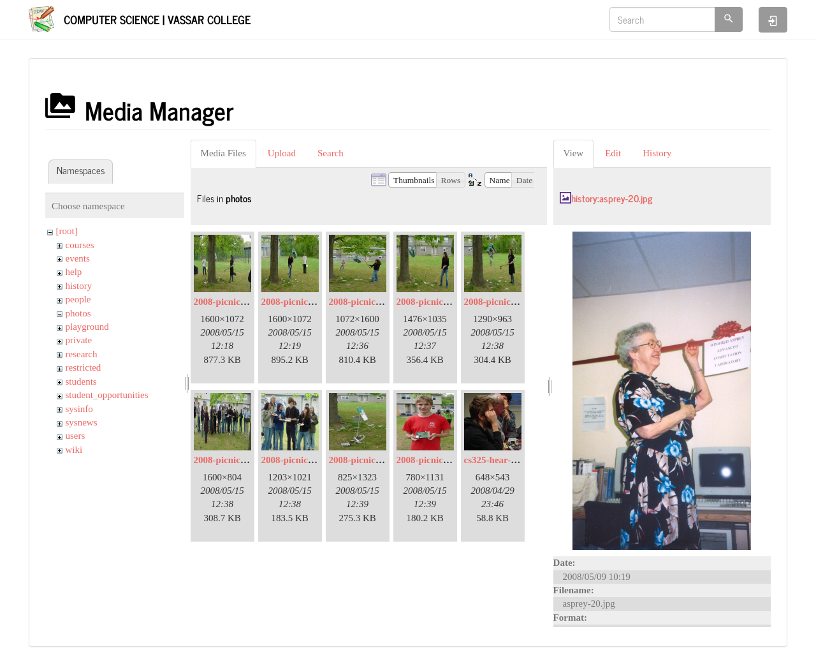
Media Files (223, 153)
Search (330, 153)
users (75, 436)
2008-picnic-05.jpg (366, 302)
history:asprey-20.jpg (611, 198)
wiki (74, 450)
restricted (83, 367)
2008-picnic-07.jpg (501, 302)
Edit (613, 153)
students (81, 381)
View (574, 153)
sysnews (82, 422)
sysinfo (79, 409)
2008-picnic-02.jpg (231, 302)
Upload (282, 153)
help (74, 272)
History (657, 153)
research (82, 354)
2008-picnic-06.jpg (434, 302)
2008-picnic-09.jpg (299, 460)
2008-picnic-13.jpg (434, 460)
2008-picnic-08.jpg (231, 460)
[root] (67, 231)
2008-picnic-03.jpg (299, 302)
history (79, 286)
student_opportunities (107, 395)
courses (80, 245)
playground (87, 327)
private (79, 340)
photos (78, 313)
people (78, 299)
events (78, 258)
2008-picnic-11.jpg (366, 460)
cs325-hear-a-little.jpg (508, 460)
